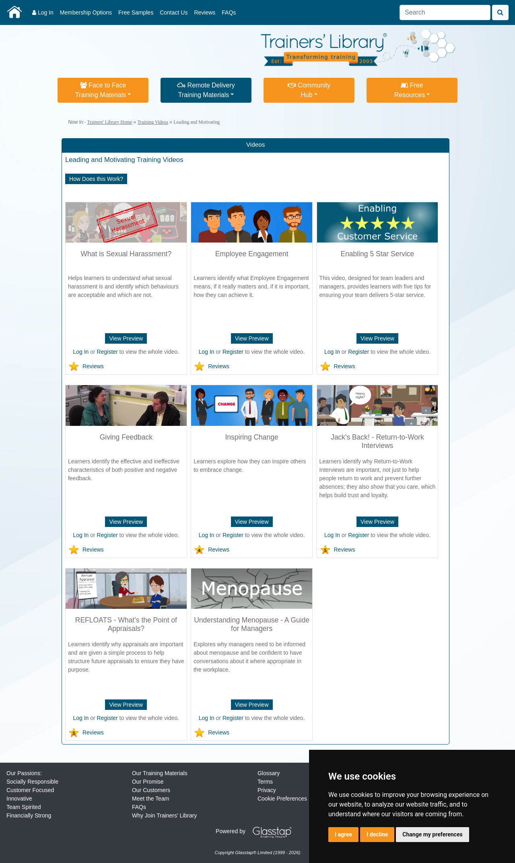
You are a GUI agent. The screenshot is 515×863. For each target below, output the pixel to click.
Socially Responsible (32, 781)
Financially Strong (28, 815)
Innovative (19, 798)
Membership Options (86, 12)
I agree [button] (343, 834)
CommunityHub (309, 90)
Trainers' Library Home (109, 122)
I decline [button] (377, 834)
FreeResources (409, 90)
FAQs (229, 12)
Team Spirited (23, 807)
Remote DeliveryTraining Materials (206, 90)
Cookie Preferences (282, 798)
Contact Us (173, 12)
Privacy (267, 790)
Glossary (269, 773)
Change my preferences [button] (432, 834)
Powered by (257, 831)
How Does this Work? (96, 179)
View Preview (126, 338)
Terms (265, 781)
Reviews (204, 12)
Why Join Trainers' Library (164, 815)
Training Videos (153, 122)
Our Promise (148, 781)
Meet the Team (150, 798)
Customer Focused (30, 790)
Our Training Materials (159, 773)
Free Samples (135, 12)
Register (107, 352)
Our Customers (151, 790)
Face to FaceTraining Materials (100, 90)
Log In (43, 12)
